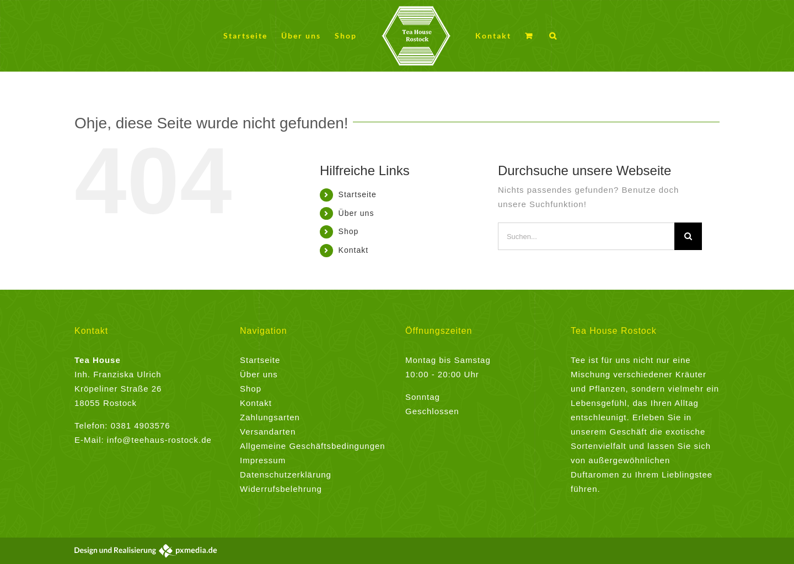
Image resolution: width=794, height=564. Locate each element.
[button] (553, 36)
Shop (349, 231)
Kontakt (353, 250)
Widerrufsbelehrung (281, 489)
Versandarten (268, 431)
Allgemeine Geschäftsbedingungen (312, 446)
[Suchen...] (586, 236)
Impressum (263, 460)
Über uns (356, 213)
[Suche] (688, 236)
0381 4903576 (140, 425)
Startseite (358, 194)
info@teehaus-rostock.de (159, 439)
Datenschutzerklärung (285, 474)
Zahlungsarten (270, 417)
